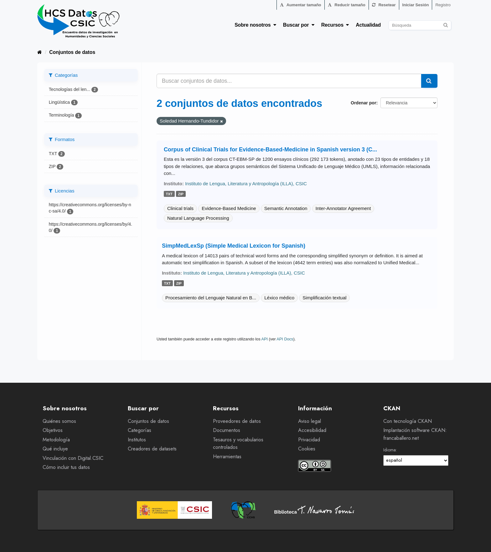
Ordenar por (363, 102)
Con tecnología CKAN (407, 421)
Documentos (226, 430)
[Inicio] (39, 52)
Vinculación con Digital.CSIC (73, 458)
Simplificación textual (324, 297)
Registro (443, 5)
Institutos (137, 439)
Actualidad (368, 25)
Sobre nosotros (255, 25)
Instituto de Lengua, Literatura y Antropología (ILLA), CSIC (246, 183)
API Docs (285, 339)
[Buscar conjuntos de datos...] (289, 81)
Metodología (56, 439)
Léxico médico (279, 297)
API (264, 339)
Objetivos (53, 430)
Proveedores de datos (237, 421)
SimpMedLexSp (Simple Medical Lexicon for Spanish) (233, 246)
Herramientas (227, 456)
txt (169, 194)
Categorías (139, 430)
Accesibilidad (312, 430)
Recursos (335, 25)
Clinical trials (180, 208)
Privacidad (309, 439)
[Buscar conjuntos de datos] (420, 25)
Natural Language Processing (198, 218)
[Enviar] (445, 24)
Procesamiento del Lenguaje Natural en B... (210, 297)
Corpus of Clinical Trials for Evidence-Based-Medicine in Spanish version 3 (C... (270, 149)
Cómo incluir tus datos (66, 467)
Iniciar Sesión (415, 5)
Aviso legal (309, 421)
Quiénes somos (59, 421)
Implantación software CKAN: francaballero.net (415, 434)
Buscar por (298, 25)
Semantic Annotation (286, 208)
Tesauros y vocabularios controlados (238, 443)
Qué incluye (55, 448)
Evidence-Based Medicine (229, 208)
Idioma (389, 450)
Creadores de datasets (152, 448)
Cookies (306, 448)
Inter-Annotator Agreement (343, 208)
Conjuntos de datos (72, 52)
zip (181, 194)
